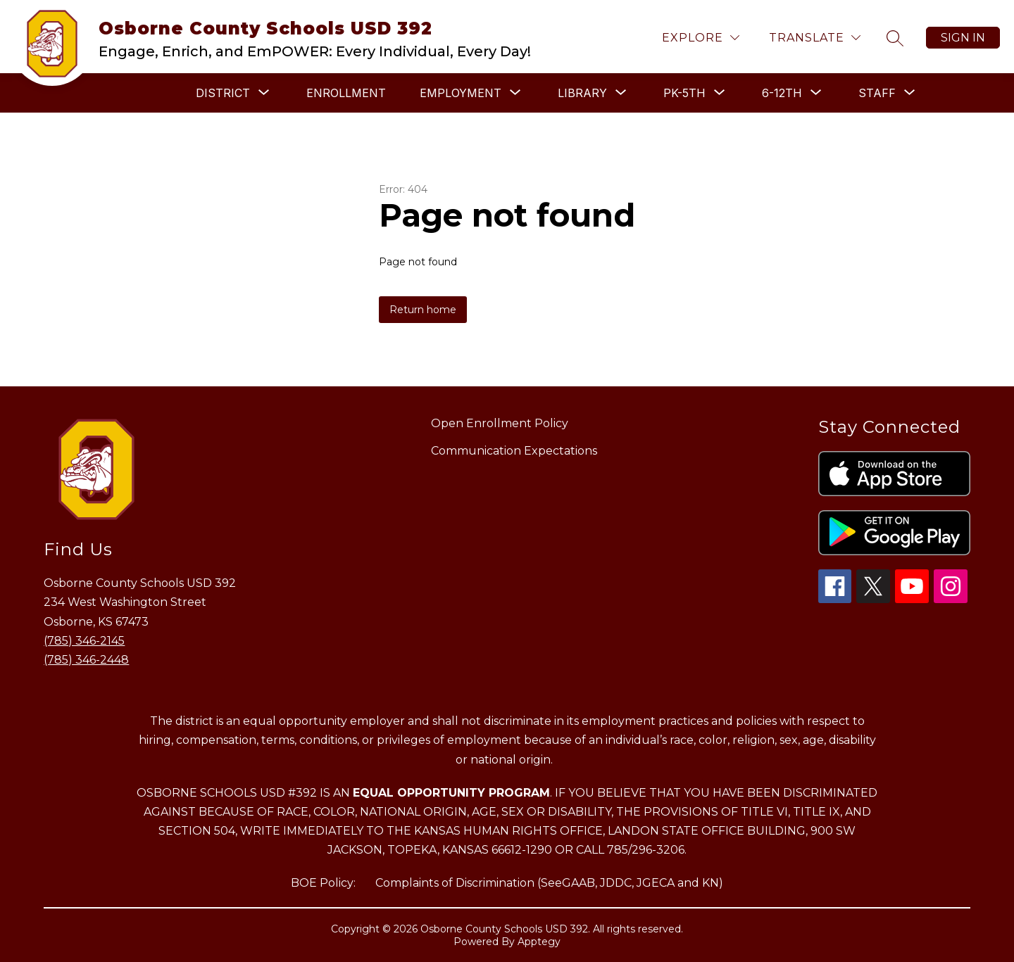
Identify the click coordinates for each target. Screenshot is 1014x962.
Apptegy (539, 941)
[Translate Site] (814, 37)
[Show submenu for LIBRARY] (582, 92)
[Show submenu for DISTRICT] (223, 92)
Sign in (963, 37)
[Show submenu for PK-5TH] (684, 92)
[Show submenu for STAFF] (877, 92)
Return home (422, 309)
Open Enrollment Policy (499, 423)
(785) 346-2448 (86, 659)
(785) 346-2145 (84, 640)
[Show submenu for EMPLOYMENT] (460, 92)
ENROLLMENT (346, 93)
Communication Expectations (514, 450)
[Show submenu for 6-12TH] (782, 92)
